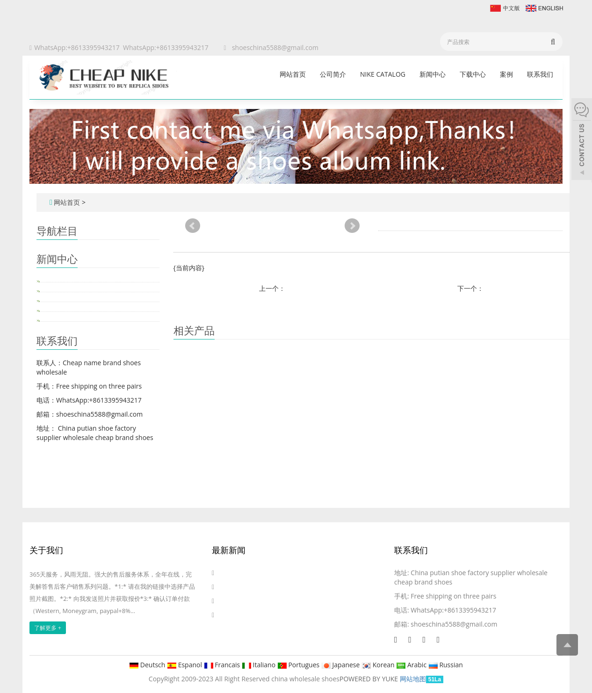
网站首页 (293, 74)
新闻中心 (432, 74)
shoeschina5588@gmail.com (275, 47)
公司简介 (333, 74)
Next (352, 225)
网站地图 (413, 678)
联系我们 (540, 74)
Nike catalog (382, 74)
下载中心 (473, 74)
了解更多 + (47, 628)
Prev (192, 225)
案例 (506, 74)
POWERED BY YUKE (369, 678)
